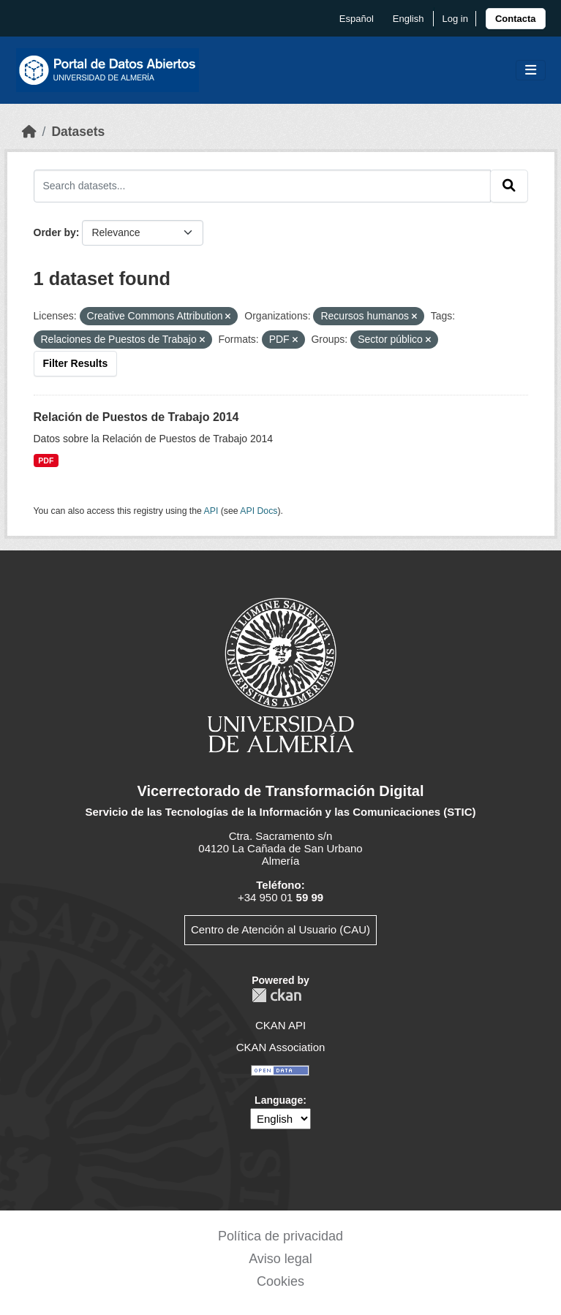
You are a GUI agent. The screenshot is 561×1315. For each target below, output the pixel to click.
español (356, 18)
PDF (45, 460)
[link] (516, 18)
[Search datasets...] (262, 186)
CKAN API (280, 1025)
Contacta (515, 18)
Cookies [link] (280, 1281)
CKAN (276, 995)
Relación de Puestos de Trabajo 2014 (136, 417)
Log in (454, 18)
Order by (55, 232)
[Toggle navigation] (531, 70)
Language (279, 1100)
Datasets (78, 131)
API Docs (258, 511)
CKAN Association (280, 1047)
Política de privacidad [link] (280, 1236)
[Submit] (509, 186)
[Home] (29, 131)
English (408, 18)
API (211, 511)
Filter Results (75, 363)
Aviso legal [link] (280, 1258)
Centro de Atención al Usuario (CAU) (280, 929)
